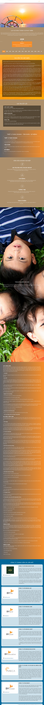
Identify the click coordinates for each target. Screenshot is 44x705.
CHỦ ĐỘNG (22, 178)
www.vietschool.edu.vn (9, 658)
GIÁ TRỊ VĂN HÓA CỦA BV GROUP (22, 167)
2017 (16, 51)
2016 (13, 51)
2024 (39, 51)
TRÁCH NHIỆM (22, 200)
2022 (32, 51)
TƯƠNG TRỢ (22, 189)
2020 (26, 51)
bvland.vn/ (7, 615)
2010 (7, 51)
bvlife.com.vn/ (7, 597)
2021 (29, 51)
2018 (19, 51)
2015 (10, 51)
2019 (23, 51)
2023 (35, 51)
